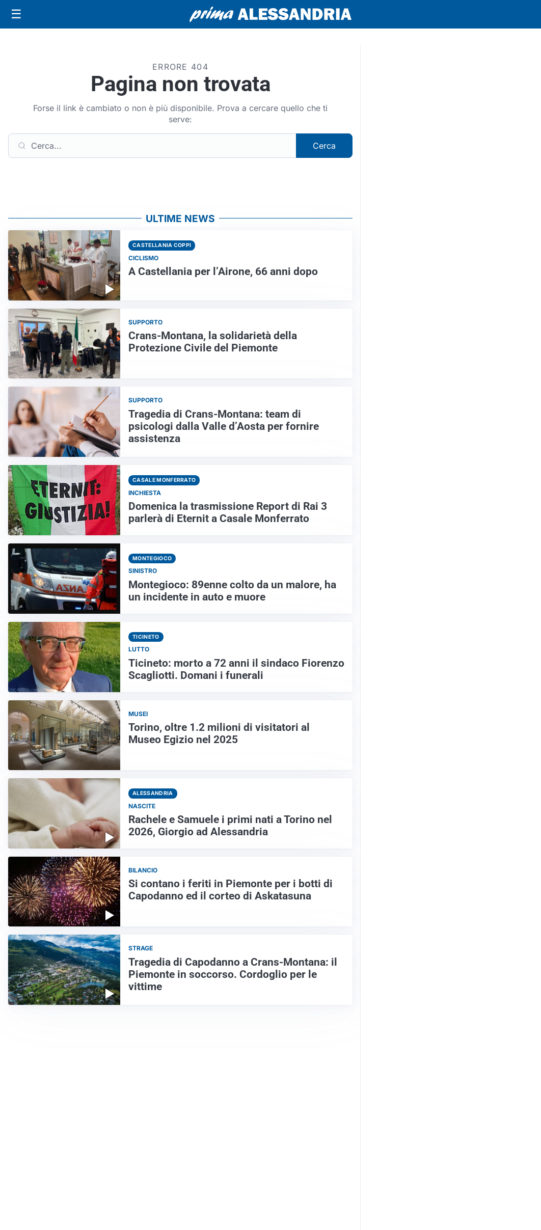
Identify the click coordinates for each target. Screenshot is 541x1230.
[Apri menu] (16, 14)
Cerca (324, 146)
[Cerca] (152, 145)
